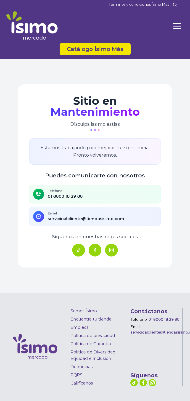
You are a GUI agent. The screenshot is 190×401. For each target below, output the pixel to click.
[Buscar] (175, 4)
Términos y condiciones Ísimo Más (138, 4)
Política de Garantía (91, 343)
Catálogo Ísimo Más (95, 49)
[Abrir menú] (177, 26)
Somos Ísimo (84, 310)
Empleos (80, 327)
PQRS (76, 374)
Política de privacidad (93, 335)
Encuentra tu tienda (91, 319)
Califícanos (82, 383)
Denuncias (82, 366)
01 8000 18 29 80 (163, 319)
